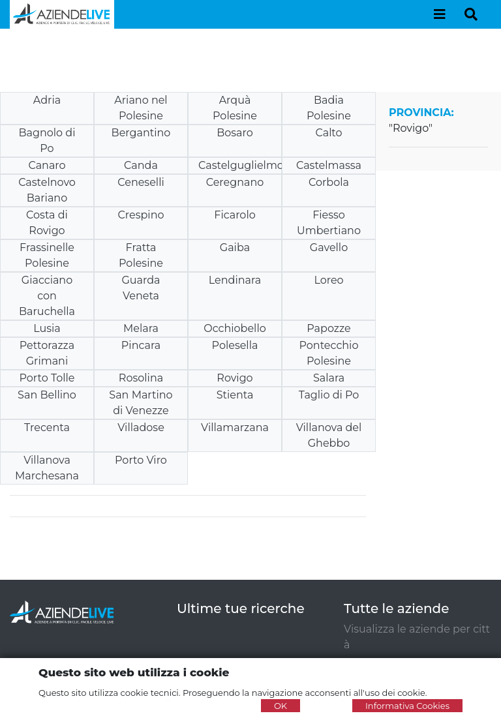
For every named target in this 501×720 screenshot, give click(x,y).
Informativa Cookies (407, 705)
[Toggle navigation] (439, 14)
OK (280, 705)
